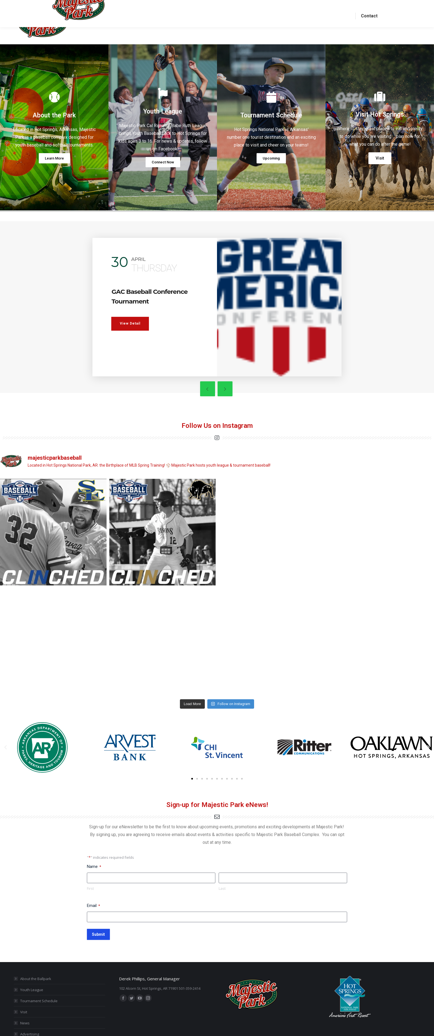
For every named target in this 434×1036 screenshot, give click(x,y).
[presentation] (179, 395)
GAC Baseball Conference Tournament (138, 310)
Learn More (54, 168)
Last (222, 847)
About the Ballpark (35, 937)
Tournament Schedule (39, 959)
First (90, 847)
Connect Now (163, 172)
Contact (26, 1004)
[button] (192, 738)
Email (93, 864)
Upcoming (271, 168)
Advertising (29, 993)
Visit (380, 168)
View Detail (130, 343)
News (25, 982)
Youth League (31, 948)
